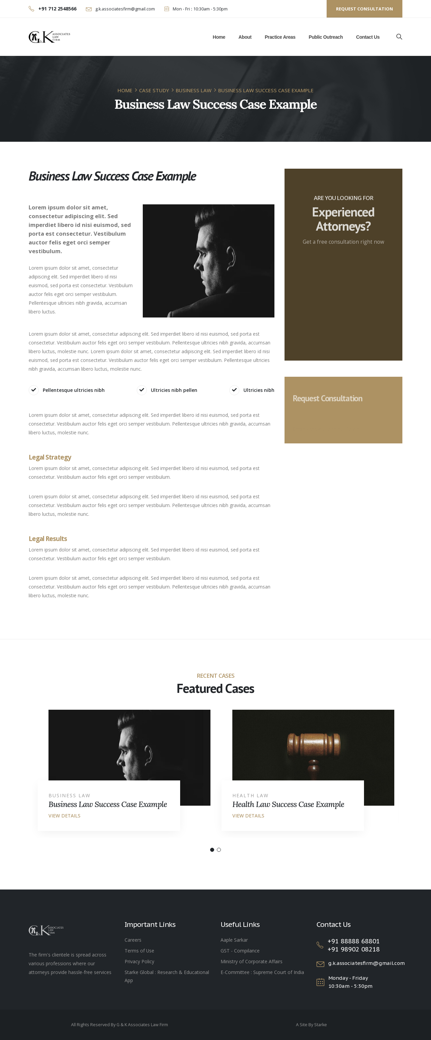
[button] (212, 849)
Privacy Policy (139, 961)
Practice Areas (280, 37)
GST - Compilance (240, 950)
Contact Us (367, 37)
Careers (133, 940)
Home (219, 37)
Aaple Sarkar (234, 940)
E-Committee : (237, 972)
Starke (320, 1025)
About (244, 37)
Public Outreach (326, 37)
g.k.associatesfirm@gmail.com (124, 9)
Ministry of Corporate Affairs (252, 961)
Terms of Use (139, 950)
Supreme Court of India (278, 972)
